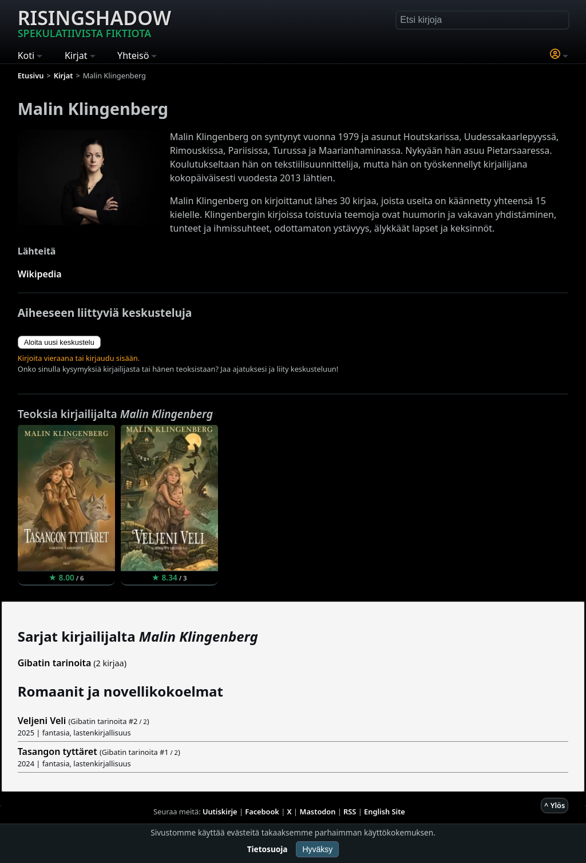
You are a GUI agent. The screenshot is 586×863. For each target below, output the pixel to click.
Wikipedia (40, 274)
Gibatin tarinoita (55, 663)
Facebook (262, 811)
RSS (349, 811)
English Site (384, 811)
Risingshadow (94, 22)
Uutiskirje (220, 811)
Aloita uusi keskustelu (59, 342)
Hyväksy (317, 849)
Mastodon (318, 811)
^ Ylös (554, 805)
